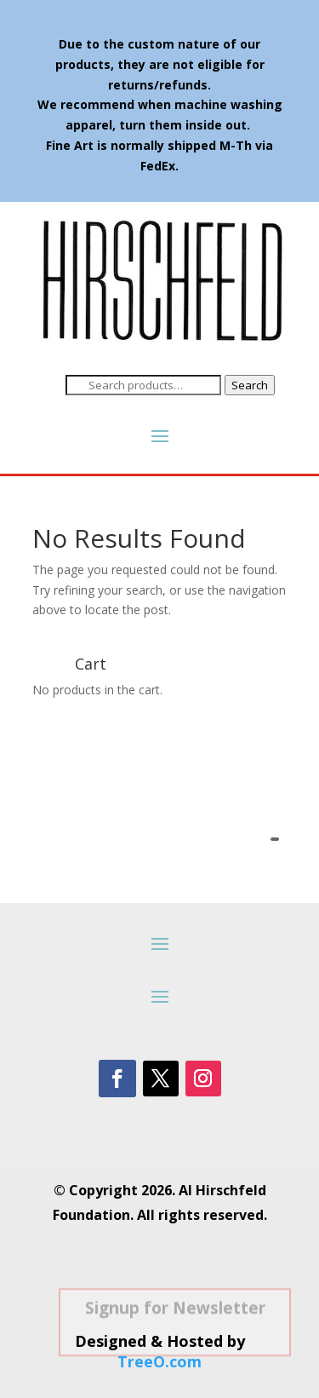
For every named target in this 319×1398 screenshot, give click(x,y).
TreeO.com (159, 1361)
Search (249, 385)
